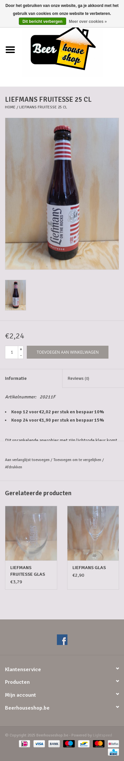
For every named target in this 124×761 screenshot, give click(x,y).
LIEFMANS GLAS (89, 567)
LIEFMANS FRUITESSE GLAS (27, 571)
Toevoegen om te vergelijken (77, 459)
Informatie (16, 378)
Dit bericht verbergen (42, 21)
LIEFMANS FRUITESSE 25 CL (43, 107)
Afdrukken (13, 467)
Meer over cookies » (88, 21)
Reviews (78, 378)
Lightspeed (102, 735)
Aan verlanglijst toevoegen (27, 459)
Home (10, 107)
